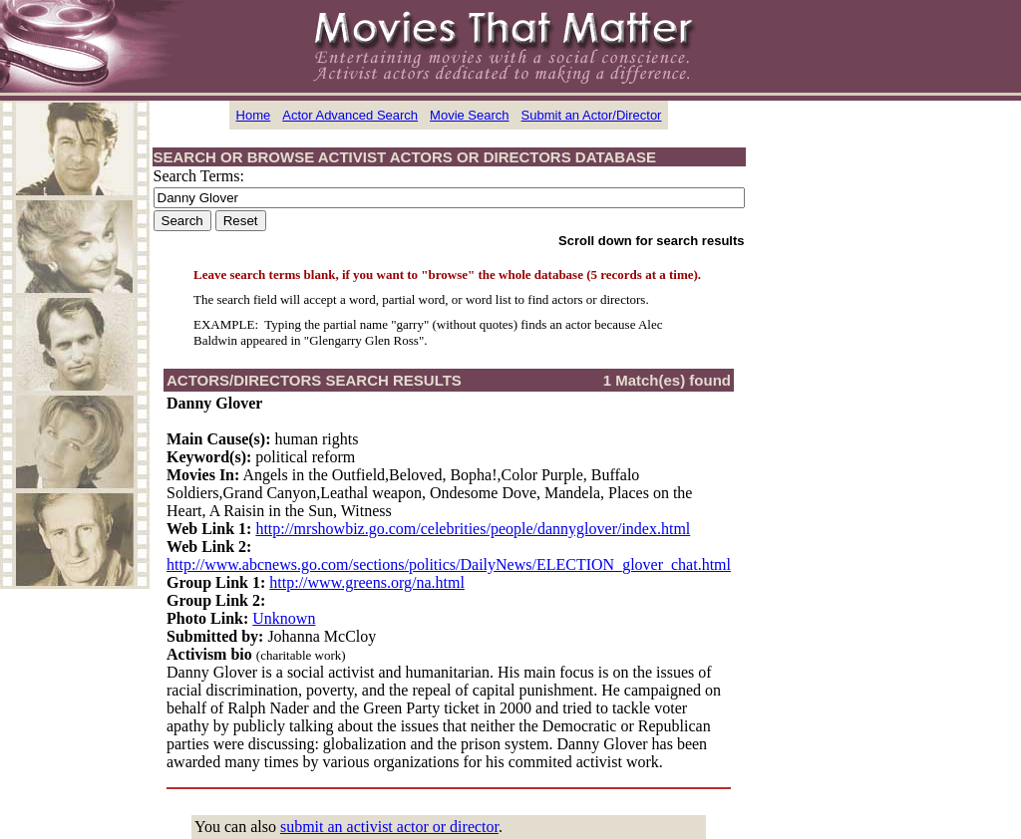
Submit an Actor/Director (591, 115)
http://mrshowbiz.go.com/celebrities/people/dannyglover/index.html (472, 528)
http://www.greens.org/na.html (367, 582)
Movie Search (469, 115)
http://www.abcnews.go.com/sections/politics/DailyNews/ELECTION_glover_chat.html (449, 564)
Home (253, 115)
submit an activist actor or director (389, 826)
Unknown (283, 618)
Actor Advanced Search (350, 115)
